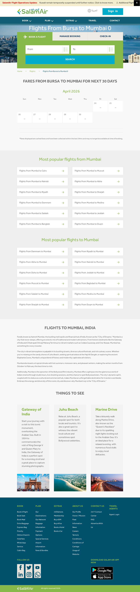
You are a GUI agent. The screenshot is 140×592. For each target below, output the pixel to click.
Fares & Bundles (41, 551)
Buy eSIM (57, 520)
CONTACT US (115, 22)
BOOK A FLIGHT (35, 37)
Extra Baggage (23, 524)
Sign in (113, 11)
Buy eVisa (58, 524)
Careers (75, 531)
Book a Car (58, 531)
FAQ (92, 520)
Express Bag (22, 527)
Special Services (41, 539)
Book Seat (21, 516)
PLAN (47, 21)
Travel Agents (92, 22)
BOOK (25, 21)
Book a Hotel (59, 527)
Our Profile (76, 512)
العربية (92, 10)
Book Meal (21, 520)
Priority (20, 531)
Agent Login (114, 515)
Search (70, 59)
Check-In (105, 36)
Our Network (40, 520)
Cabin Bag (21, 551)
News (74, 527)
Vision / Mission (78, 516)
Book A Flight (22, 512)
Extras (70, 21)
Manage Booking (70, 36)
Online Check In (23, 535)
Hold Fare (21, 539)
